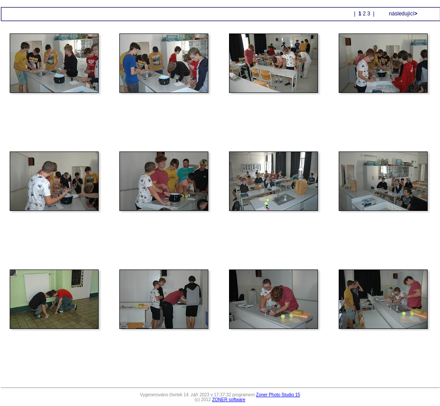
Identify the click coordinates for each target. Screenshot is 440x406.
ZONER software (228, 399)
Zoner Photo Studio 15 (278, 394)
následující (403, 14)
